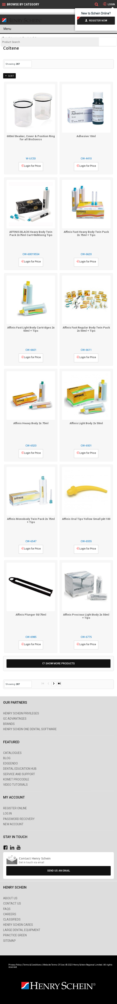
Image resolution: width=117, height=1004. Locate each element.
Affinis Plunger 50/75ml (31, 614)
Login (111, 4)
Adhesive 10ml (86, 136)
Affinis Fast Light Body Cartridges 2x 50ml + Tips (31, 329)
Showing (12, 64)
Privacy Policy (15, 965)
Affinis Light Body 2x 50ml (86, 423)
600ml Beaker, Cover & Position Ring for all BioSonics (31, 138)
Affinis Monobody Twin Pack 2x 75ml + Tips (31, 520)
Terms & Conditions (32, 965)
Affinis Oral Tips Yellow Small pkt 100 (86, 519)
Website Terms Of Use (53, 965)
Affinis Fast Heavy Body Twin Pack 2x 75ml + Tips (86, 233)
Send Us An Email (58, 870)
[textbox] (50, 42)
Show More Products (60, 663)
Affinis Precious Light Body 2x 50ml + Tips (86, 616)
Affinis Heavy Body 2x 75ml (31, 423)
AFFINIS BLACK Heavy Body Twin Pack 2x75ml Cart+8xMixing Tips (30, 233)
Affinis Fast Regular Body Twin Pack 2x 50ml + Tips (86, 329)
